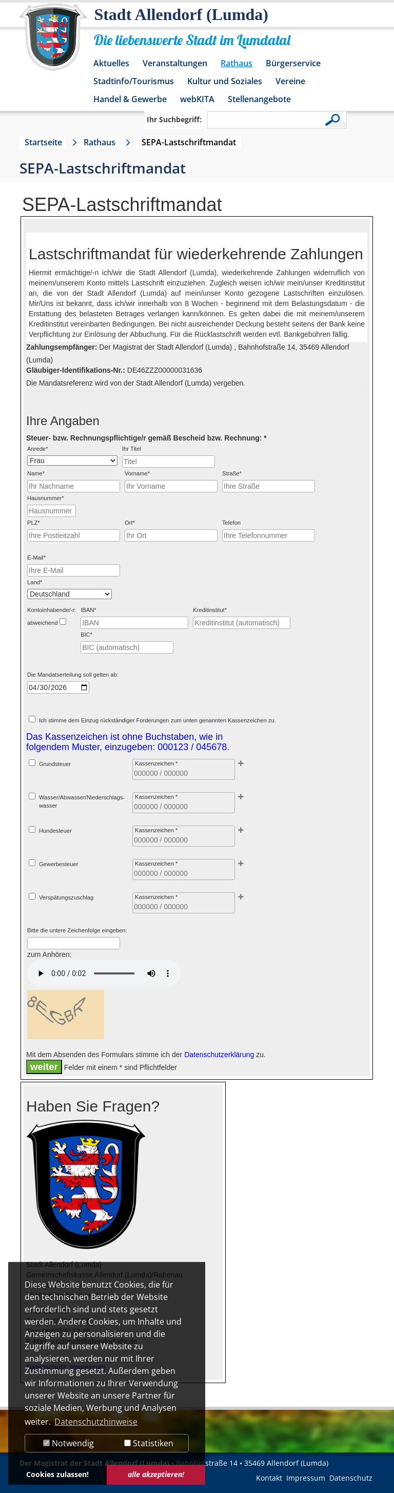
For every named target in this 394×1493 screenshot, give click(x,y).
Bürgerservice (293, 63)
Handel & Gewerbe (130, 99)
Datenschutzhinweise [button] (95, 1421)
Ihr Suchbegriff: (174, 119)
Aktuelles (111, 63)
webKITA (197, 99)
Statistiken (148, 1443)
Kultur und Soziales (224, 81)
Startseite (43, 142)
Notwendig (68, 1443)
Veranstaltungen (175, 63)
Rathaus (236, 63)
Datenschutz (350, 1478)
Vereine (290, 81)
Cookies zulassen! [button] (57, 1474)
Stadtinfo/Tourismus (133, 81)
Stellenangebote (259, 99)
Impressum (305, 1478)
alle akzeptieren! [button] (156, 1474)
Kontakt (269, 1478)
